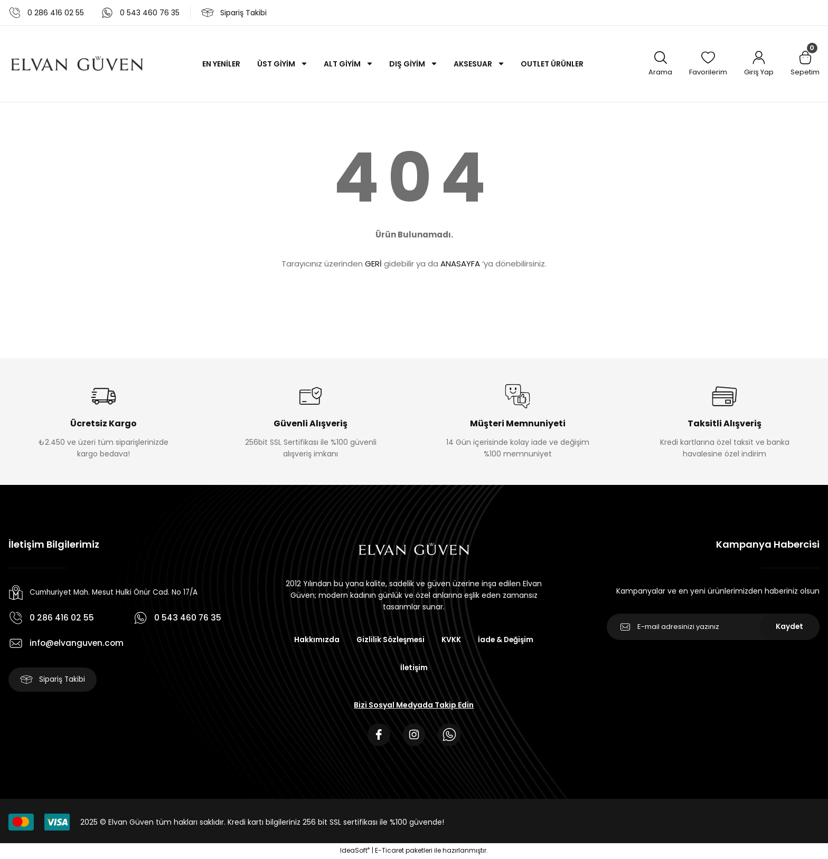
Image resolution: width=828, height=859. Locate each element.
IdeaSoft (355, 851)
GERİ (373, 263)
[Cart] (805, 64)
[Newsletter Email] (713, 627)
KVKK (452, 639)
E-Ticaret (389, 851)
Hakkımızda (314, 639)
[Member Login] (759, 64)
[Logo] (77, 64)
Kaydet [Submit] (790, 627)
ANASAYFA (460, 263)
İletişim (414, 668)
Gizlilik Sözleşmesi (389, 639)
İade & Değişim (507, 639)
